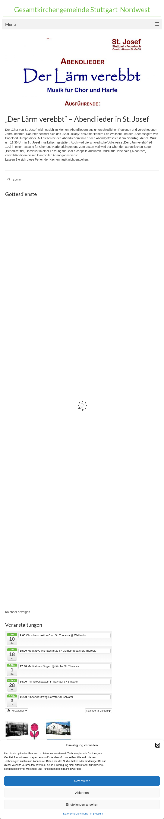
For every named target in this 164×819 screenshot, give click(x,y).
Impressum (96, 813)
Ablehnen (82, 792)
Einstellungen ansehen (82, 804)
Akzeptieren (81, 781)
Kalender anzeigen (17, 612)
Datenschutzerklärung (75, 813)
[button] (157, 745)
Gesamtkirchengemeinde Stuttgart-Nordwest (82, 9)
